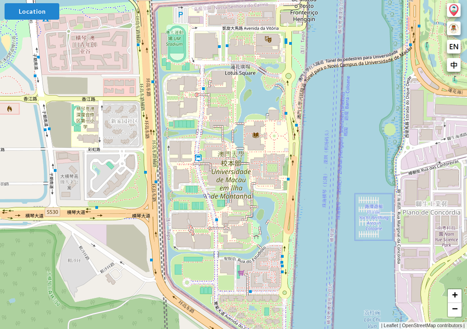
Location (32, 11)
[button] (455, 296)
